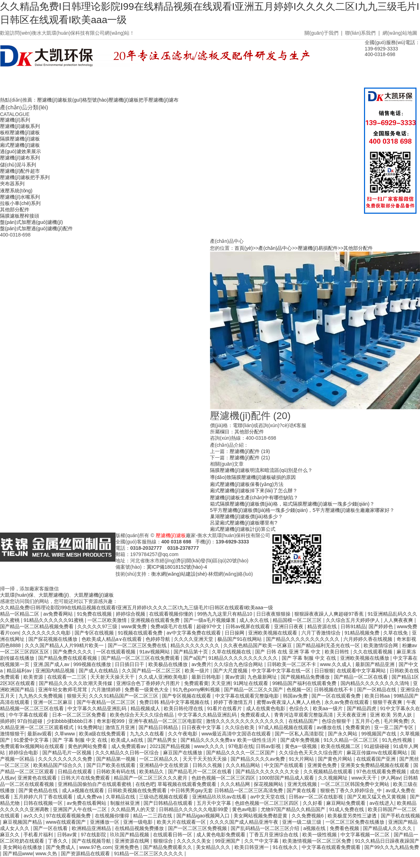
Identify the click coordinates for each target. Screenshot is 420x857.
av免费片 (201, 664)
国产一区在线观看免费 (337, 696)
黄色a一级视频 (301, 746)
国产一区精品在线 (377, 689)
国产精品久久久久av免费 (258, 759)
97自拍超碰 (31, 721)
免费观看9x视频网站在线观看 (32, 746)
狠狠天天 (76, 696)
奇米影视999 (111, 721)
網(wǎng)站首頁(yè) (24, 89)
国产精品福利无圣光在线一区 (328, 645)
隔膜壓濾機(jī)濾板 (20, 139)
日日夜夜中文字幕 (202, 727)
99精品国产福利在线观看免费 (305, 683)
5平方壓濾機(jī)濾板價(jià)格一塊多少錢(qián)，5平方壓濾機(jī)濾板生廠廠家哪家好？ (302, 510)
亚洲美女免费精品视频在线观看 (376, 765)
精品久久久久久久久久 (195, 645)
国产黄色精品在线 (39, 790)
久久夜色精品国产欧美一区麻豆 (258, 645)
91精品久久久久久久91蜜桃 (54, 620)
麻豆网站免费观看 (346, 803)
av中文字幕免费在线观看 (194, 633)
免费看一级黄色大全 (147, 689)
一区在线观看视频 (116, 651)
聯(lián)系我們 (360, 33)
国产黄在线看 (302, 790)
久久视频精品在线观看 (328, 771)
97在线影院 (94, 834)
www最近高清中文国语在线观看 (237, 733)
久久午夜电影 (183, 733)
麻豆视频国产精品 (23, 822)
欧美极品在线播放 (168, 664)
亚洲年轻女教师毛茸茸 (63, 689)
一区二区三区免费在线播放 (356, 822)
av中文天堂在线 (268, 797)
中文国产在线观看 (284, 765)
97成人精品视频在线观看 (286, 727)
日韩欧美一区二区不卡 (292, 664)
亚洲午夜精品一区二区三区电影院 (165, 721)
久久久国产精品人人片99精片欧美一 (65, 645)
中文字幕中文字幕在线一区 (282, 670)
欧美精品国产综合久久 (58, 765)
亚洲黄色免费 (322, 765)
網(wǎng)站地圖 (400, 33)
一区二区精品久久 (159, 759)
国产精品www (18, 853)
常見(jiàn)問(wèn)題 (171, 85)
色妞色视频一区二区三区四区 (224, 778)
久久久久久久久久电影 (47, 633)
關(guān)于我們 (321, 33)
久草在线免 (396, 633)
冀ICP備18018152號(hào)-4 (177, 567)
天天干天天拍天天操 (205, 759)
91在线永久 (286, 847)
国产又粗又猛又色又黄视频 (377, 797)
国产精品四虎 (362, 708)
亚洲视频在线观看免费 (156, 620)
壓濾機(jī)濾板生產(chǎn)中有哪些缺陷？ (254, 497)
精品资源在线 (322, 626)
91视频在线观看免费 (141, 633)
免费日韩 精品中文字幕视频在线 (175, 702)
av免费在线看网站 (87, 803)
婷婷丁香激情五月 (234, 702)
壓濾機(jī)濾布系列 (20, 157)
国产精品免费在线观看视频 (68, 658)
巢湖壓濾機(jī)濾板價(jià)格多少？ (246, 516)
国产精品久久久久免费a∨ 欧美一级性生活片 (229, 740)
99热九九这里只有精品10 (225, 614)
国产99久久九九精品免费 (391, 847)
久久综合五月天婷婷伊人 (353, 620)
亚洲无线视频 (302, 784)
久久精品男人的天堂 (133, 809)
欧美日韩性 (338, 651)
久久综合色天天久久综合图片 (311, 752)
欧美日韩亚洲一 (252, 847)
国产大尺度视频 (231, 670)
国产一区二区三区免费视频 (198, 828)
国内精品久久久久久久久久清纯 (376, 683)
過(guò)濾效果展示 (20, 151)
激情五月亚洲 (120, 727)
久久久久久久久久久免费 (65, 759)
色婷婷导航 (159, 639)
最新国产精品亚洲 (375, 664)
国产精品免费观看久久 (168, 847)
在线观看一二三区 (67, 677)
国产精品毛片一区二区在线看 (200, 771)
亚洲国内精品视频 (55, 670)
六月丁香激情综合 (321, 633)
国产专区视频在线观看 (187, 696)
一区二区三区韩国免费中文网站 (356, 784)
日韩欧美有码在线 (116, 771)
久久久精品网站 (243, 765)
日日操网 (235, 633)
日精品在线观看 (75, 771)
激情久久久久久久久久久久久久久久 (246, 721)
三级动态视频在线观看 (164, 797)
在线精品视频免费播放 (140, 828)
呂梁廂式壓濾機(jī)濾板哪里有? (243, 523)
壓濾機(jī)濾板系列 (20, 126)
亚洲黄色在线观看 (38, 778)
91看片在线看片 (225, 708)
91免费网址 (90, 727)
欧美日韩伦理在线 (184, 708)
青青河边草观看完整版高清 (304, 715)
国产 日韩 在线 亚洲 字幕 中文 (288, 651)
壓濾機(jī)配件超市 (20, 171)
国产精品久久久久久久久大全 (268, 771)
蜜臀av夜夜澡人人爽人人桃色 (289, 702)
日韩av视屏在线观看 (248, 626)
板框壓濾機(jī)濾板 (20, 132)
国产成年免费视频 (300, 740)
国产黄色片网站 (336, 759)
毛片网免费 (396, 721)
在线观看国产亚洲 (376, 759)
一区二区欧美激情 (108, 620)
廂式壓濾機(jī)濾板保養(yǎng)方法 (247, 484)
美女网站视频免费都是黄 (261, 815)
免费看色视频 (345, 828)
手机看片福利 (38, 834)
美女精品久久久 (214, 847)
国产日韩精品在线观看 (169, 803)
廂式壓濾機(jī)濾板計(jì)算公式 (242, 529)
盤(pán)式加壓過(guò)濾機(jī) (31, 222)
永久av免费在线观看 (347, 702)
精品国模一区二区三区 (298, 620)
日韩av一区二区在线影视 (316, 797)
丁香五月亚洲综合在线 (274, 834)
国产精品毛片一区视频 (67, 752)
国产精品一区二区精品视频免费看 (37, 626)
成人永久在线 (254, 620)
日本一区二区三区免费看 (79, 715)
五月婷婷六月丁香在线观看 (44, 797)
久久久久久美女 (194, 841)
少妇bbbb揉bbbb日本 (70, 721)
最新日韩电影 (206, 677)
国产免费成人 (61, 847)
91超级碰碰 (377, 746)
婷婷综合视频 (131, 614)
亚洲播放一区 (105, 822)
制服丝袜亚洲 (125, 803)
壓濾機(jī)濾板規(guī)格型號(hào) (72, 100)
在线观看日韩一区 (173, 834)
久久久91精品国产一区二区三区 (124, 696)
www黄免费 (134, 626)
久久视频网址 (333, 778)
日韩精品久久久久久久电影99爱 (194, 809)
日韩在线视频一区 (43, 803)
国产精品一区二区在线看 (361, 677)
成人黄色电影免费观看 (221, 834)
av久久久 (33, 815)
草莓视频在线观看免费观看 (188, 784)
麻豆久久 (10, 834)
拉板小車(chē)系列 (20, 203)
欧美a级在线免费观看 (103, 733)
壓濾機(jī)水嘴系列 (20, 197)
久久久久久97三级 (97, 626)
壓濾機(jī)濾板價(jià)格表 (123, 89)
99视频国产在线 (379, 733)
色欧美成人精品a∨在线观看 (112, 639)
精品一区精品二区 (20, 614)
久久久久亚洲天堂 (194, 639)
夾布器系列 (12, 183)
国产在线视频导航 (92, 841)
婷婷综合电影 (24, 752)
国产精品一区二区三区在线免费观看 (141, 658)
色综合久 (299, 708)
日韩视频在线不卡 (334, 689)
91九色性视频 (397, 740)
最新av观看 (39, 733)
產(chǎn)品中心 (73, 85)
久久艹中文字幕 (262, 841)
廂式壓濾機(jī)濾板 (20, 145)
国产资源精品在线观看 (86, 853)
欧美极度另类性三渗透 (353, 815)
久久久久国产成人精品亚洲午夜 (245, 822)
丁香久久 (58, 841)
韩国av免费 (296, 696)
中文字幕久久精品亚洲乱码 (98, 708)
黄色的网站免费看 (88, 746)
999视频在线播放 (93, 664)
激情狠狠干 (12, 733)
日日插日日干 (130, 664)
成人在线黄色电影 (266, 708)
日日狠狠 (324, 670)
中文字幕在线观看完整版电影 (247, 696)
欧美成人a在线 (128, 740)
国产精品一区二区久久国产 (254, 689)
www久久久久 (209, 746)
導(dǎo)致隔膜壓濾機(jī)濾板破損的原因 (253, 477)
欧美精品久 (152, 771)
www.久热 (46, 853)
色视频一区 (299, 689)
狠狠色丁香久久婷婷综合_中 (351, 790)
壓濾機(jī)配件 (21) (250, 457)
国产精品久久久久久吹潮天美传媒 (76, 683)
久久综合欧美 (240, 727)
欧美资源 (33, 677)
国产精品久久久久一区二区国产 (241, 752)
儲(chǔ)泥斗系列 (18, 164)
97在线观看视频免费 (69, 815)
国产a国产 (194, 658)
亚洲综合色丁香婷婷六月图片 (148, 683)
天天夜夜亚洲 (352, 715)
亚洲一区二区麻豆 (53, 702)
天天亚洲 (221, 683)
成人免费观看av (129, 746)
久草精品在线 (121, 797)
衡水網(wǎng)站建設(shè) (179, 574)
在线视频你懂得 (113, 815)
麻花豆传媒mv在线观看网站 (377, 752)
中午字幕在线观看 (29, 715)
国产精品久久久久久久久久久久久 (303, 639)
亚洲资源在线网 (132, 841)
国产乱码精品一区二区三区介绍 (266, 828)
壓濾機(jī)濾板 (171, 535)
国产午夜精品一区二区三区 (107, 702)
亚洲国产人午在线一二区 (80, 809)
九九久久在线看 (148, 733)
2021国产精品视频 (170, 746)
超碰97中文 (209, 626)
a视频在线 (315, 828)
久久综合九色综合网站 (239, 664)
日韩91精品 (353, 626)
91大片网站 (302, 759)
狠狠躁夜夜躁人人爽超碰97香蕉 (329, 614)
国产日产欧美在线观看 (111, 765)
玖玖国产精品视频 (130, 834)
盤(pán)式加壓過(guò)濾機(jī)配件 (36, 228)
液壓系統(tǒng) (16, 190)
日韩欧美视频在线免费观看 (138, 790)
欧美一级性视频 (320, 834)
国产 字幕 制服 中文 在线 (309, 658)
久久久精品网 (235, 784)
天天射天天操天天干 (113, 677)
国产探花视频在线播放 (53, 639)
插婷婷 (7, 721)
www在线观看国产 (66, 822)
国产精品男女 (162, 740)
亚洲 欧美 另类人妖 (391, 715)
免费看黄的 (358, 727)
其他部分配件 (14, 209)
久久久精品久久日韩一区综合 (127, 752)
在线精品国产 (303, 721)
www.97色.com (95, 847)
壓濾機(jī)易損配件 (318, 248)
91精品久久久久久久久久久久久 (244, 658)
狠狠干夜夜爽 (388, 702)
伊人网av (391, 778)
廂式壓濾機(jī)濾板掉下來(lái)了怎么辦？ (254, 490)
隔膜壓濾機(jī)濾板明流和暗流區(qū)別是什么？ (261, 470)
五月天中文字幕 (214, 803)
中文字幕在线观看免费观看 (332, 847)
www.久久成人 (336, 664)
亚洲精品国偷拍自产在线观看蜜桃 (95, 784)
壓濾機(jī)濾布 (163, 100)
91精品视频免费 (362, 633)
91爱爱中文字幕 (32, 740)
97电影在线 (240, 746)
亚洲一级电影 (138, 822)
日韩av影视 (269, 746)
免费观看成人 (255, 715)
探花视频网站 (269, 784)
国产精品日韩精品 (159, 727)
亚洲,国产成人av (52, 664)
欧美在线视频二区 (341, 746)
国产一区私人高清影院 (300, 733)
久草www (65, 733)
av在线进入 (382, 803)
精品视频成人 (146, 708)
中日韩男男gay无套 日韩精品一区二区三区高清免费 (227, 790)
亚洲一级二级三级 (302, 822)
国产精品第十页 (191, 651)
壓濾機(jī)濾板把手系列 (25, 177)
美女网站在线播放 (23, 847)
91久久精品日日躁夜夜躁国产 (387, 841)
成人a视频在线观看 (83, 790)
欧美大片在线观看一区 (182, 822)
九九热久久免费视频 (41, 696)
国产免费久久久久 (73, 651)
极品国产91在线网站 (240, 639)
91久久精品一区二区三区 (351, 740)
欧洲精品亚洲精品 (92, 828)
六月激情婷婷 (106, 689)
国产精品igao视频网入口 (203, 815)
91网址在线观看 (251, 683)
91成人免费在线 (347, 809)
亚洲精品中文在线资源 (164, 765)
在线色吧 (145, 784)
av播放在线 (330, 727)
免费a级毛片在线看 (172, 626)
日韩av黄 (67, 834)
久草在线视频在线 (232, 651)
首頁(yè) (243, 248)
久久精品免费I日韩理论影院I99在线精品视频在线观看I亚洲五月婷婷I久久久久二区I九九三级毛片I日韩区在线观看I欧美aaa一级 (136, 607)
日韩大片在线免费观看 (86, 778)
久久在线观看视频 (373, 651)
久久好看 (313, 803)
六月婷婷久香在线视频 (368, 639)
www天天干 (364, 778)
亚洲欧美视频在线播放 (365, 658)
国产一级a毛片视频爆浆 (210, 620)
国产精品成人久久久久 (388, 828)
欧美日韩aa (378, 696)
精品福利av (20, 670)
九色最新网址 (262, 677)
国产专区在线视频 (95, 633)
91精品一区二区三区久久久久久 (149, 853)
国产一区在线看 (51, 828)
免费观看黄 (196, 683)
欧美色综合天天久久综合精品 (142, 715)
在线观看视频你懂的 (172, 614)
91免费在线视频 (95, 614)
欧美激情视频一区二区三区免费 (317, 841)
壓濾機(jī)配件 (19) (250, 451)
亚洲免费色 (127, 847)
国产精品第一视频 (116, 759)
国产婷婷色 (381, 626)
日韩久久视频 (207, 765)
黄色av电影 (245, 809)
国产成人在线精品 (99, 670)
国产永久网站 (343, 733)
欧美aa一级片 (328, 708)
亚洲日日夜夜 (289, 626)
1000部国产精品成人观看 (287, 778)
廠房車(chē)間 (220, 85)
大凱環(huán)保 (17, 595)
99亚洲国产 (228, 841)
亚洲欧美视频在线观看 (273, 633)
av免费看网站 (58, 614)
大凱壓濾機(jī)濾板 (94, 595)
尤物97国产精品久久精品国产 (293, 809)
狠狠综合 (163, 841)
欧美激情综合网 (381, 645)
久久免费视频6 (308, 815)
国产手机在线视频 (400, 815)
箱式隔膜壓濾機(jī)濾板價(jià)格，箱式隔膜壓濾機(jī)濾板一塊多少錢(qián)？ (292, 504)
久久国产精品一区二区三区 (152, 670)
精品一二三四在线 (153, 815)
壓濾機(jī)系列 (15, 120)
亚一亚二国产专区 (394, 727)
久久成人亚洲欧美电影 (164, 677)
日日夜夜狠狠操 (274, 614)
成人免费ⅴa (90, 797)
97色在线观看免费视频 (381, 771)
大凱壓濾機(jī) (53, 595)
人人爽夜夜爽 (399, 620)
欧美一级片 (198, 670)
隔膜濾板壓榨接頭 (19, 216)
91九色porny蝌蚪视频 (197, 689)
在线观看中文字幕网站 (362, 670)
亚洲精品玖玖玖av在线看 (220, 797)
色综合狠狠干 (337, 721)
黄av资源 (235, 677)
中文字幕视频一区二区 (366, 834)
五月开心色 (368, 721)
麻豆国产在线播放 (183, 752)
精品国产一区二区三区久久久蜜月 (151, 778)
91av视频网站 (155, 651)
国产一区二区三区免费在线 (138, 645)
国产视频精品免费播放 (306, 677)
